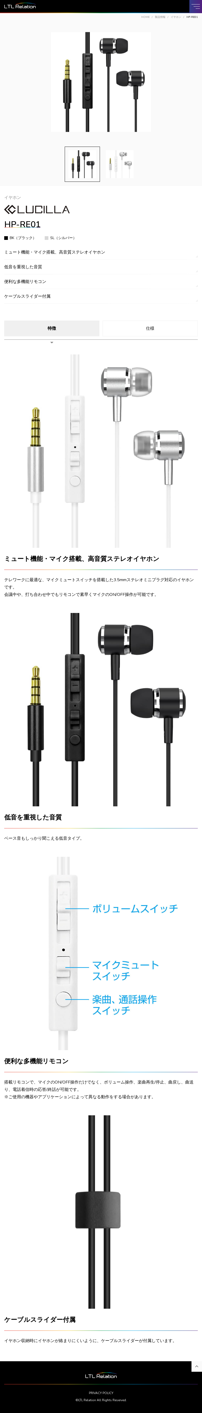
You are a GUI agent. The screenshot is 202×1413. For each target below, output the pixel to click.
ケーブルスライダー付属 (27, 296)
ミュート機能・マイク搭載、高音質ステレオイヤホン (54, 252)
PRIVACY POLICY (101, 1393)
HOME (145, 17)
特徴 (52, 328)
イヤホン (176, 17)
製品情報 (160, 17)
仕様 (150, 328)
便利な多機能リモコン (25, 282)
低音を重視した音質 (23, 267)
